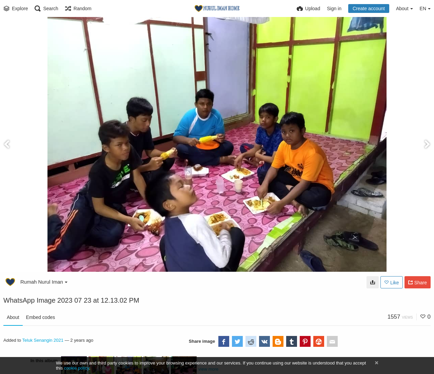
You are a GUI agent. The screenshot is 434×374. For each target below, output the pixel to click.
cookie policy (76, 368)
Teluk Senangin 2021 (43, 340)
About (13, 317)
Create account (369, 8)
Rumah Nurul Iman (43, 282)
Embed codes (40, 317)
